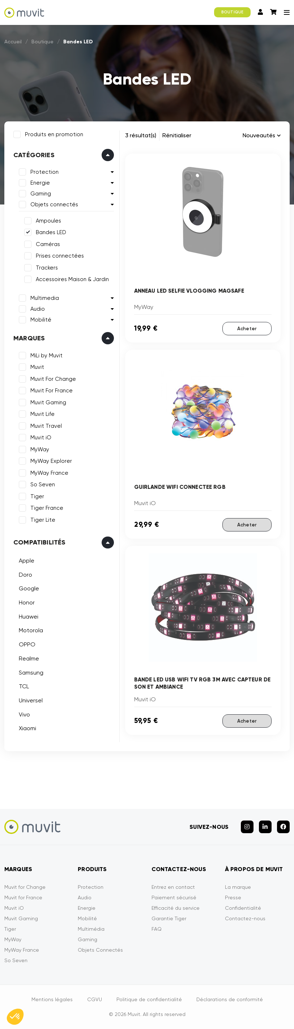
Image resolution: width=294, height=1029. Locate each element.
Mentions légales (52, 999)
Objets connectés (54, 204)
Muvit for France (23, 897)
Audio (37, 309)
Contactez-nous (245, 918)
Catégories (34, 155)
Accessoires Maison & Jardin (72, 279)
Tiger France (46, 508)
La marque (238, 887)
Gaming (40, 193)
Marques (29, 338)
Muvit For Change (53, 379)
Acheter (247, 328)
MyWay (39, 449)
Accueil (13, 41)
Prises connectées (60, 256)
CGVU (94, 999)
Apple (26, 560)
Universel (31, 700)
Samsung (31, 672)
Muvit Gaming (48, 402)
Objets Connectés (100, 950)
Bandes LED (51, 232)
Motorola (31, 630)
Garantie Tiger (169, 918)
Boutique (42, 41)
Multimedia (44, 298)
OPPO (27, 644)
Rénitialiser (176, 135)
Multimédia (91, 929)
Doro (25, 574)
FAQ (157, 929)
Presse (233, 897)
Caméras (48, 244)
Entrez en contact (173, 887)
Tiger (37, 496)
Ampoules (48, 221)
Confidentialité (243, 908)
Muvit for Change (25, 887)
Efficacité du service (176, 908)
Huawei (28, 616)
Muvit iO (40, 437)
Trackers (47, 267)
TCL (24, 686)
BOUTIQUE (232, 12)
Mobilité (40, 320)
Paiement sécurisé (174, 897)
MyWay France (49, 473)
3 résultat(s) (140, 135)
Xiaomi (27, 728)
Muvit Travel (46, 426)
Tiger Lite (42, 520)
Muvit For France (51, 390)
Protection (44, 172)
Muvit (37, 367)
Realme (29, 658)
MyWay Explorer (51, 461)
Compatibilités (39, 542)
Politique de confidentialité (149, 999)
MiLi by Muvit (46, 355)
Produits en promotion (54, 134)
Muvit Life (42, 414)
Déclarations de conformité (229, 999)
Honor (27, 602)
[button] (15, 1016)
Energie (40, 183)
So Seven (42, 484)
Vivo (24, 714)
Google (29, 588)
